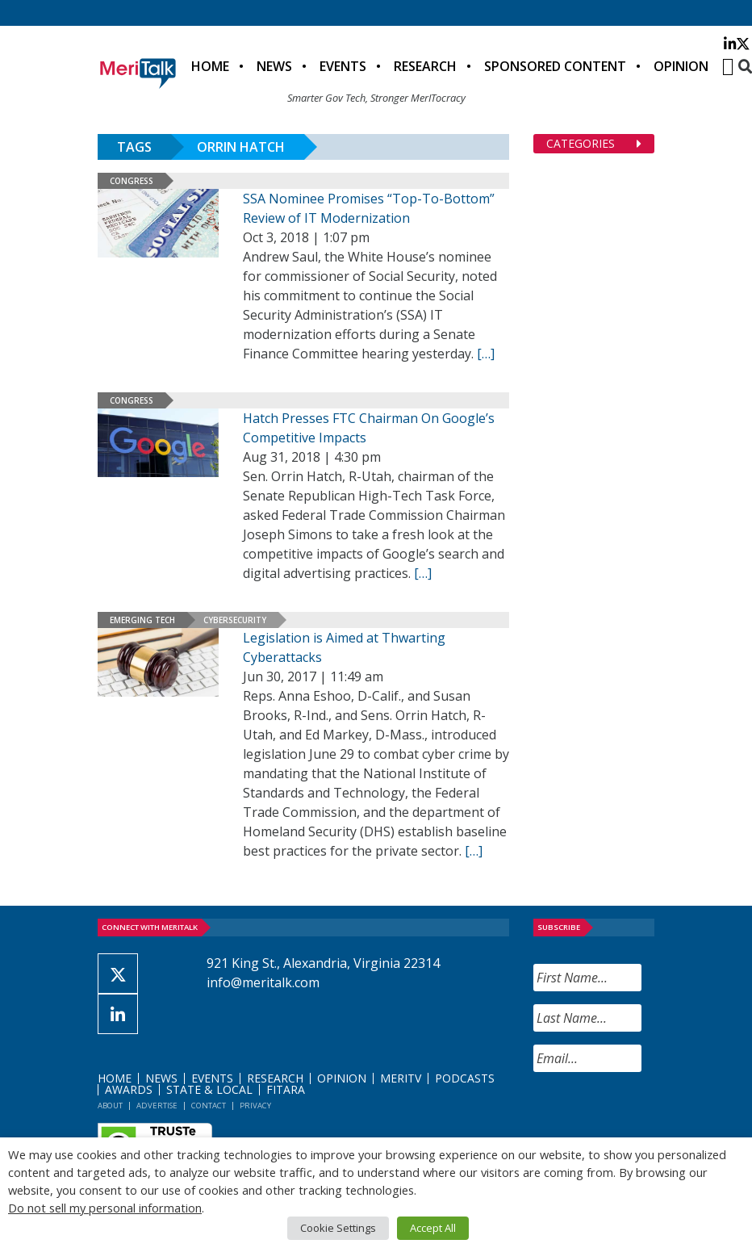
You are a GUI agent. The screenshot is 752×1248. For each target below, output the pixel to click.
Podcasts (465, 1078)
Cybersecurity (234, 620)
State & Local (209, 1089)
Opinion (681, 66)
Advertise (157, 1105)
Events (343, 66)
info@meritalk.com (263, 982)
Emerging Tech (142, 620)
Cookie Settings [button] (338, 1228)
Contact (208, 1105)
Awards (128, 1089)
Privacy (255, 1105)
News (274, 66)
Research (425, 66)
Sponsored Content (555, 66)
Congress (131, 180)
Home (210, 66)
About (110, 1105)
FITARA (285, 1089)
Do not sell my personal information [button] (105, 1208)
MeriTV (400, 1078)
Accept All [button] (433, 1228)
